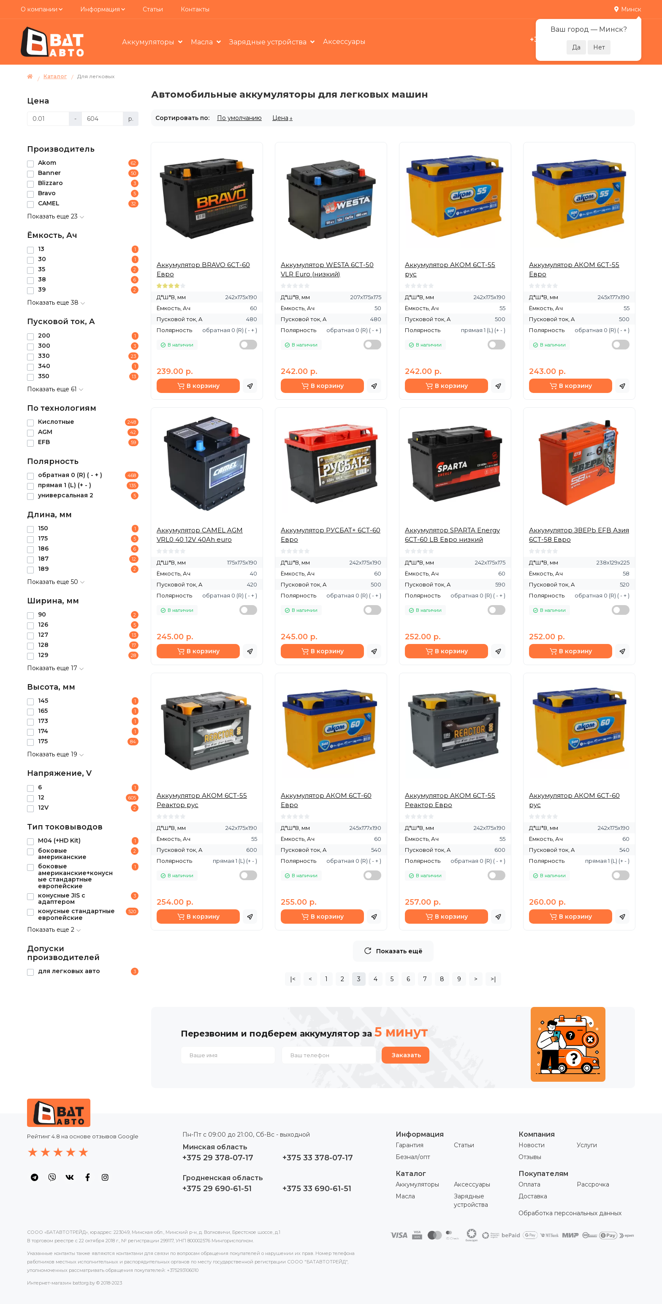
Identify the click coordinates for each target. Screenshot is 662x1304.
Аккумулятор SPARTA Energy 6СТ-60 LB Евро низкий (452, 534)
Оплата (529, 1184)
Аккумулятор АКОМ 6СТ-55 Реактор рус (202, 800)
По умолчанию (239, 118)
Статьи (153, 9)
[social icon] (34, 1177)
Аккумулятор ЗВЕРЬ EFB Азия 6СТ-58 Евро (579, 534)
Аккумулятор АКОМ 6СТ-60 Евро (326, 800)
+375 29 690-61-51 (217, 1188)
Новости (531, 1145)
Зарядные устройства (268, 42)
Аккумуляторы (149, 42)
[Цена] (48, 119)
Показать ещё (393, 951)
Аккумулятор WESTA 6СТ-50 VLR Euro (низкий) (327, 269)
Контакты (195, 9)
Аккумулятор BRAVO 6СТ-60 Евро (203, 269)
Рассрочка (593, 1184)
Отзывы (529, 1157)
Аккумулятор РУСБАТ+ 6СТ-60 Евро (330, 534)
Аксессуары (344, 42)
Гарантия (409, 1145)
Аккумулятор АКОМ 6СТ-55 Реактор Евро (450, 800)
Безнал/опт (413, 1157)
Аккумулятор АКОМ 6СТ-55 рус (450, 269)
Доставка (532, 1196)
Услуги (587, 1145)
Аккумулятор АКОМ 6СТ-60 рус (574, 800)
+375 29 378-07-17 (217, 1157)
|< (293, 979)
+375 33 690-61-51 (316, 1188)
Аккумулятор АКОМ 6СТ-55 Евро (574, 269)
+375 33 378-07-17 (317, 1157)
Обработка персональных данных (569, 1213)
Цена (280, 118)
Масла (202, 42)
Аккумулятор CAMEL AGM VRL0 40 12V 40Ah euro (200, 534)
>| (493, 979)
